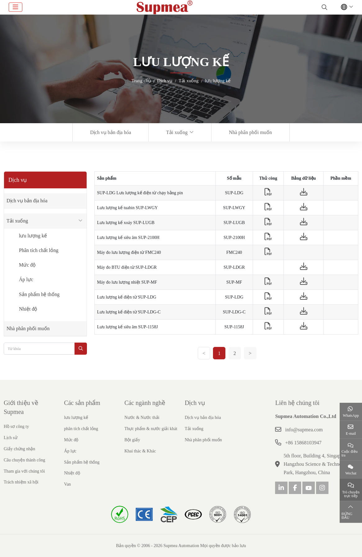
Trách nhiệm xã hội (21, 482)
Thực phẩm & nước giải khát (150, 428)
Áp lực (26, 279)
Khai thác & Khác (140, 451)
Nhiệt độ (28, 309)
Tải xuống (177, 132)
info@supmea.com (304, 429)
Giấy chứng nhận (19, 449)
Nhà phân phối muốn (250, 132)
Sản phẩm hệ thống (39, 294)
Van (67, 484)
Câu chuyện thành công (24, 460)
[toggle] (15, 7)
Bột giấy (132, 440)
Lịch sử (10, 437)
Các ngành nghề (144, 402)
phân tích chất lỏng (81, 428)
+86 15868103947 (303, 442)
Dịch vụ (195, 402)
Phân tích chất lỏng (38, 250)
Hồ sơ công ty (16, 426)
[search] (323, 7)
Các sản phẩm (82, 402)
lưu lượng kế (33, 235)
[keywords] (39, 349)
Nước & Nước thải (142, 417)
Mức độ (27, 264)
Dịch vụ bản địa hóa (110, 132)
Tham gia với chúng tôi (24, 471)
